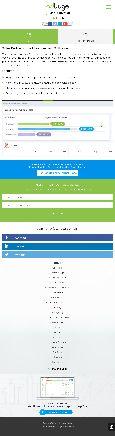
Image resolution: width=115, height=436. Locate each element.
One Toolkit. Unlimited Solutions (57, 173)
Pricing (57, 307)
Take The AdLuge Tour (57, 412)
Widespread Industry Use (57, 287)
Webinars (57, 337)
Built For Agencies (57, 277)
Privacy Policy (65, 423)
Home (57, 262)
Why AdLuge (57, 272)
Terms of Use (51, 423)
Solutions (57, 292)
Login (59, 18)
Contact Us (57, 362)
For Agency (57, 312)
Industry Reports (57, 342)
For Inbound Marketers (57, 302)
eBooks (57, 332)
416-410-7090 (59, 369)
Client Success (57, 282)
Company (57, 347)
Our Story (57, 352)
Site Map (57, 267)
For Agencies (57, 297)
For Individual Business (57, 317)
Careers (57, 357)
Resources (57, 322)
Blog (57, 327)
